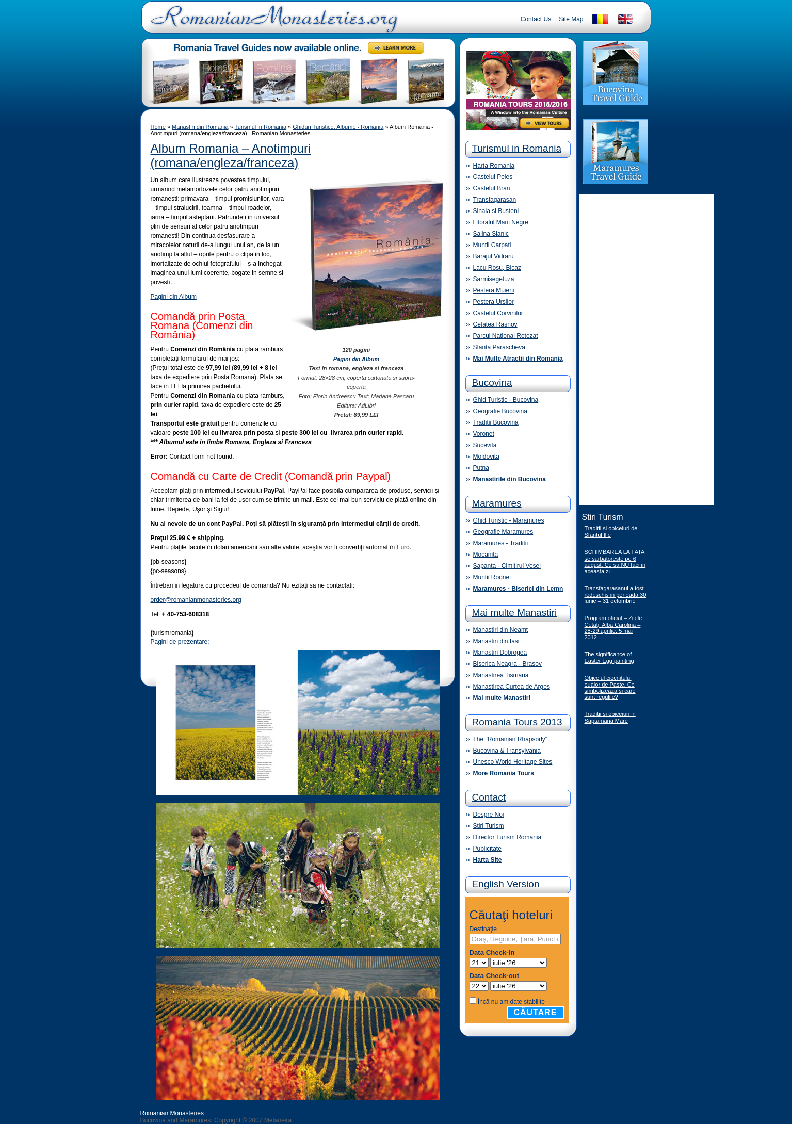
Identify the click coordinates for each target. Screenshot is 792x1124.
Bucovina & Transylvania (507, 750)
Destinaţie (483, 929)
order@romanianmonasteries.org (196, 600)
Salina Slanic (491, 233)
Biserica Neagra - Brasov (507, 663)
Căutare (535, 1012)
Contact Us (536, 19)
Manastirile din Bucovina (509, 479)
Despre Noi (488, 814)
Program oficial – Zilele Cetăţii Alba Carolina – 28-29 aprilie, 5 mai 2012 (613, 627)
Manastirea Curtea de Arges (511, 686)
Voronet (483, 433)
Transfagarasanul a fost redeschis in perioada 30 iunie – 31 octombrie (615, 594)
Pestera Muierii (493, 290)
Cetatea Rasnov (495, 324)
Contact (489, 797)
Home (158, 127)
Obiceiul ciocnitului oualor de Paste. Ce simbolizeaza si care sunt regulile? (610, 687)
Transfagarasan (494, 199)
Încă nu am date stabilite (511, 1001)
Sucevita (485, 445)
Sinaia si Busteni (496, 211)
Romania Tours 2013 (517, 721)
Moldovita (486, 456)
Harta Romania (494, 165)
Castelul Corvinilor (498, 313)
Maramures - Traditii (500, 543)
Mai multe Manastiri (514, 612)
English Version (506, 883)
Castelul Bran (491, 188)
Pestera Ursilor (493, 301)
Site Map (571, 19)
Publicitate (487, 848)
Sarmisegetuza (493, 279)
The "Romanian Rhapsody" (510, 739)
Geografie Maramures (503, 531)
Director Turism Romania (507, 837)
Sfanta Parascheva (499, 347)
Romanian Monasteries (172, 1113)
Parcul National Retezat (505, 335)
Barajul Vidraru (493, 256)
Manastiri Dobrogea (500, 652)
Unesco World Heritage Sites (513, 761)
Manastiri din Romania (200, 127)
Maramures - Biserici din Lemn (518, 588)
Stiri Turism (488, 825)
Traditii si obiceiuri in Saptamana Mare (610, 717)
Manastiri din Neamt (500, 629)
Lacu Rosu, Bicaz (497, 267)
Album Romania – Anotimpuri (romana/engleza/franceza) (231, 155)
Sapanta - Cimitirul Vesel (507, 565)
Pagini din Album (174, 296)
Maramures (497, 503)
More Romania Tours (503, 773)
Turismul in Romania (260, 127)
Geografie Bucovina (500, 411)
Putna (481, 467)
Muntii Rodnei (492, 577)
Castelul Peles (493, 177)
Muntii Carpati (492, 245)
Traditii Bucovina (496, 422)
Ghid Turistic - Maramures (508, 520)
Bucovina (492, 382)
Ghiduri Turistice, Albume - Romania (338, 127)
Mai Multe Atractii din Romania (518, 358)
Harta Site (487, 860)
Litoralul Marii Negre (500, 222)
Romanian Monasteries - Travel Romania (272, 23)
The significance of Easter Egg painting (609, 657)
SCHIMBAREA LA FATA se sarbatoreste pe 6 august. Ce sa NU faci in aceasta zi (615, 561)
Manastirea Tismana (501, 675)
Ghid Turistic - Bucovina (506, 399)
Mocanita (485, 554)
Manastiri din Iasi (496, 641)
